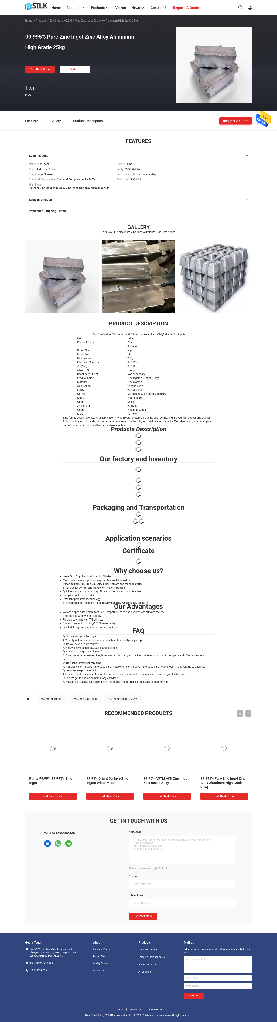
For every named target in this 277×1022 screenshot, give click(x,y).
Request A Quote (235, 121)
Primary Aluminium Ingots (151, 957)
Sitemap (119, 1009)
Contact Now (143, 916)
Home (28, 20)
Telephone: (137, 895)
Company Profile (101, 949)
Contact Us (98, 970)
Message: (136, 831)
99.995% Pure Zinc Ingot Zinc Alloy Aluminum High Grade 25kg (222, 782)
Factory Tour (99, 956)
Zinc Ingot (55, 20)
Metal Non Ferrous (147, 949)
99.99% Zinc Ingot (51, 698)
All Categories (145, 971)
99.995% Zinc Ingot (85, 698)
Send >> (194, 995)
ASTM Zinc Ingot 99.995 (123, 698)
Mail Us (75, 69)
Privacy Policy (155, 1009)
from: (134, 876)
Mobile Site (135, 1009)
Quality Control (100, 963)
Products (41, 20)
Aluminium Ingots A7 (149, 964)
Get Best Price (40, 69)
